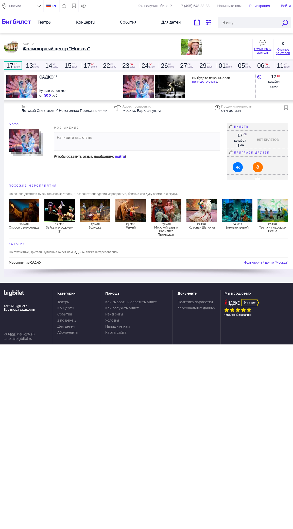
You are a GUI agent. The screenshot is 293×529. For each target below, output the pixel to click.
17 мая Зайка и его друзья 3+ (59, 227)
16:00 (32, 65)
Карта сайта (116, 332)
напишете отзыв (204, 81)
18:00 (90, 65)
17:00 (148, 65)
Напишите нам (229, 6)
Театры (44, 22)
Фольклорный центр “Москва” (266, 262)
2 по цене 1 (66, 320)
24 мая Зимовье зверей (237, 225)
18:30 (128, 65)
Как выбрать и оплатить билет (131, 302)
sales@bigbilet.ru (18, 339)
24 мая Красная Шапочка (202, 225)
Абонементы (67, 332)
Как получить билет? (155, 6)
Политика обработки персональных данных (196, 305)
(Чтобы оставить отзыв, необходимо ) (90, 157)
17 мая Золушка (95, 225)
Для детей (171, 22)
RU (54, 6)
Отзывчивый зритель (262, 50)
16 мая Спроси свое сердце (24, 225)
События (128, 22)
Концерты (85, 22)
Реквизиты (114, 314)
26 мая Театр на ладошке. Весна (272, 227)
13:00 (13, 65)
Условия (112, 320)
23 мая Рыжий (131, 225)
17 (273, 76)
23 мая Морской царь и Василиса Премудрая (166, 229)
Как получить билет (122, 308)
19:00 (51, 65)
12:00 (225, 65)
